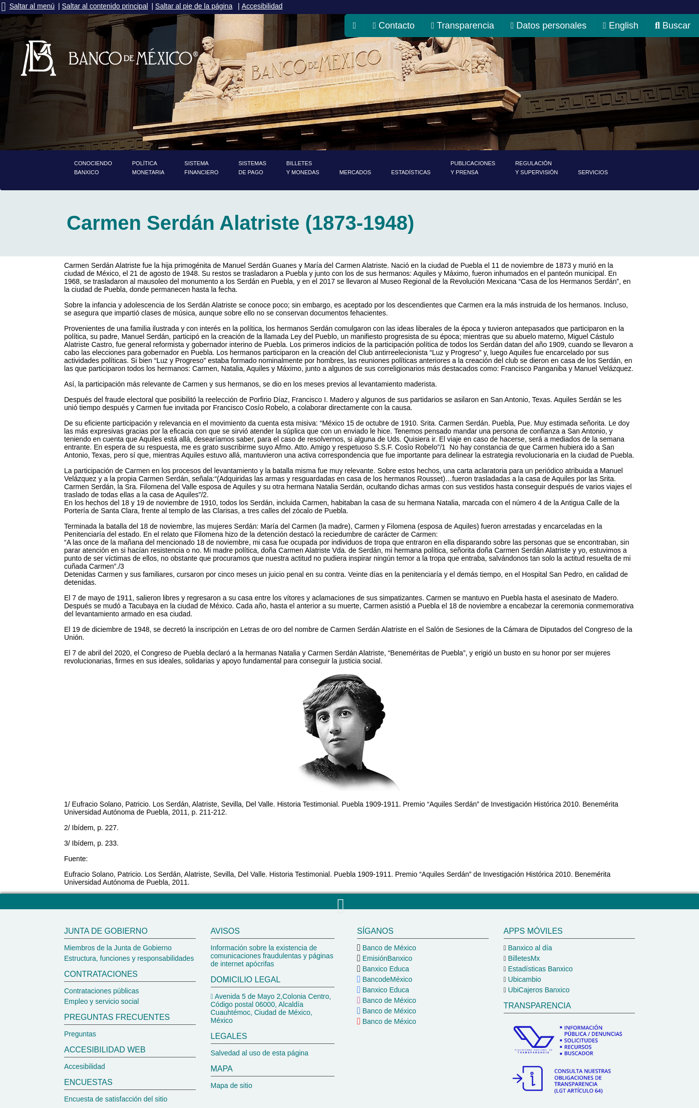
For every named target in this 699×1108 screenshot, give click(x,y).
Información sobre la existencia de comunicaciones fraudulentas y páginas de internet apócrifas (272, 956)
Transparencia (462, 26)
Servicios (593, 172)
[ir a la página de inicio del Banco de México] (354, 25)
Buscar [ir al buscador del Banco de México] (672, 26)
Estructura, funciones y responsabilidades (129, 958)
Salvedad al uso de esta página (259, 1053)
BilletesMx (523, 958)
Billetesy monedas (302, 167)
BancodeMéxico (387, 979)
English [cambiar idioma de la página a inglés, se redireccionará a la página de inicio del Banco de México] (620, 26)
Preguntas (80, 1034)
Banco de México (388, 948)
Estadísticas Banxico (539, 969)
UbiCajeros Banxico (538, 990)
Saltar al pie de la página (193, 6)
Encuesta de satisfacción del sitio (115, 1099)
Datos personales (549, 26)
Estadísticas (411, 172)
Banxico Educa (385, 969)
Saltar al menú (32, 6)
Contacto (394, 26)
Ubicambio (523, 979)
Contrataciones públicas (101, 991)
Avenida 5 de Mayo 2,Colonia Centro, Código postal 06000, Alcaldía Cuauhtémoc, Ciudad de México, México (271, 1008)
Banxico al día (529, 948)
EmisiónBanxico (387, 958)
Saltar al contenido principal (105, 6)
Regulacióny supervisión (536, 167)
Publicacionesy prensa (473, 167)
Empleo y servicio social (101, 1001)
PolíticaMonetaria (148, 167)
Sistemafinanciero (201, 167)
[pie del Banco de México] (349, 1008)
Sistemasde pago (252, 167)
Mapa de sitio (231, 1085)
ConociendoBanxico (93, 167)
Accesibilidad (262, 6)
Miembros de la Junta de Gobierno (118, 948)
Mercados (355, 172)
